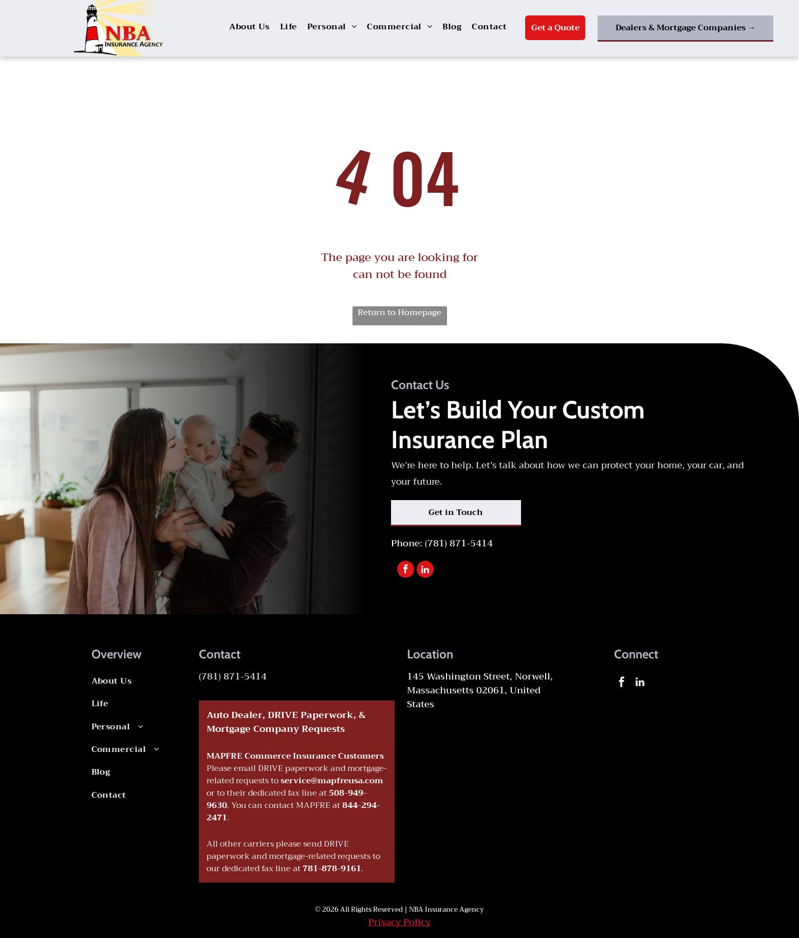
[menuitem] (249, 26)
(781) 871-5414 (459, 543)
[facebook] (405, 570)
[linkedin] (425, 570)
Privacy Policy (399, 922)
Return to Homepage (399, 313)
